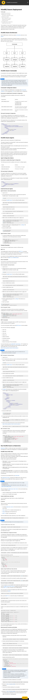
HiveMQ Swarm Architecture (5, 13)
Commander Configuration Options (7, 15)
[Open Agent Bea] (25, 697)
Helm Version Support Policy (6, 486)
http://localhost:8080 (11, 691)
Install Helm (17, 475)
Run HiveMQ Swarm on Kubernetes (7, 21)
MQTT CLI (21, 251)
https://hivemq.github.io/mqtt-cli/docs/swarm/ (9, 347)
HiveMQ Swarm (9, 200)
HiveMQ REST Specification (16, 344)
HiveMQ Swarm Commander (5, 14)
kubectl (9, 591)
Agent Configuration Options (6, 18)
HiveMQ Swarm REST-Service (9, 586)
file (10, 91)
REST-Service (18, 325)
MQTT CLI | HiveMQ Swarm (14, 257)
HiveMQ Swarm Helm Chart (13, 488)
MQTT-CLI (5, 587)
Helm (3, 509)
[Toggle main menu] (27, 2)
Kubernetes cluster (9, 506)
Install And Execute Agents (6, 19)
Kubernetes (3, 448)
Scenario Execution (5, 20)
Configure (4, 389)
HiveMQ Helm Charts (6, 477)
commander (18, 35)
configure (22, 224)
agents (2, 36)
